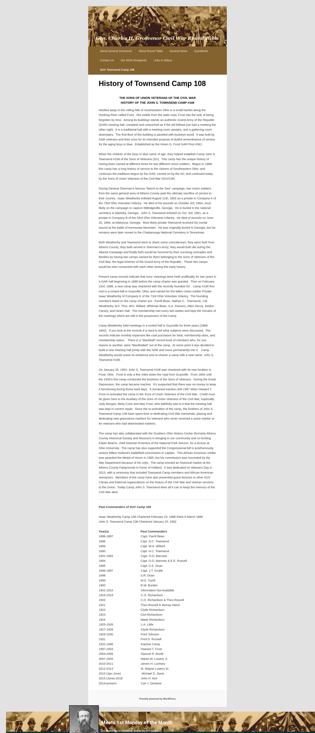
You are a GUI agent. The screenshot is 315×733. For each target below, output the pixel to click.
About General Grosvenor (116, 51)
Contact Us (107, 60)
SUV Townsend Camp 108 (117, 69)
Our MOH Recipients (134, 60)
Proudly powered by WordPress (157, 698)
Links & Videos (162, 60)
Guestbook (201, 51)
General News (178, 51)
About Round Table (151, 51)
